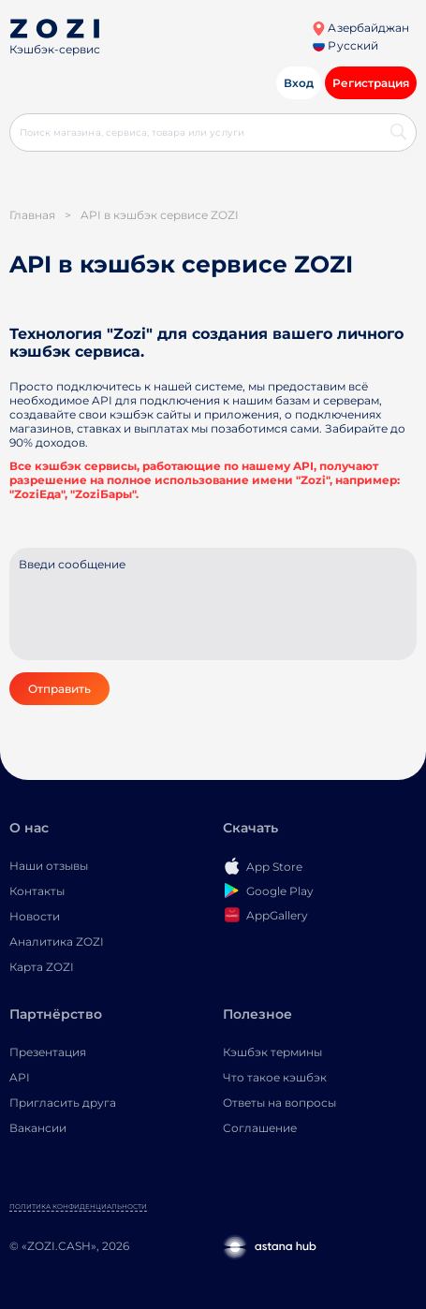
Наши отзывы (48, 866)
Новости (34, 916)
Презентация (47, 1052)
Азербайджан (360, 28)
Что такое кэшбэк (275, 1077)
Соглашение (260, 1128)
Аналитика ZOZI (56, 941)
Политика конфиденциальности (78, 1206)
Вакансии (37, 1128)
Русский (345, 45)
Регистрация (370, 83)
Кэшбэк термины (272, 1052)
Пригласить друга (62, 1103)
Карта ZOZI (41, 967)
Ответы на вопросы (279, 1103)
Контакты (37, 891)
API (19, 1077)
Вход (299, 83)
